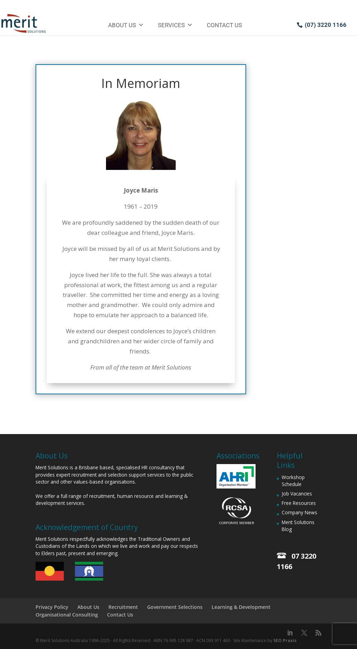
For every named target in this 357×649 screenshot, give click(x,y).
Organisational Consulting (67, 614)
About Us (126, 25)
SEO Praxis (285, 640)
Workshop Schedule (293, 480)
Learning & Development (241, 607)
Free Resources (299, 503)
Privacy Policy (52, 607)
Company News (299, 512)
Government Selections (175, 607)
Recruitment (123, 607)
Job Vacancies (297, 493)
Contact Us (224, 25)
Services (175, 25)
